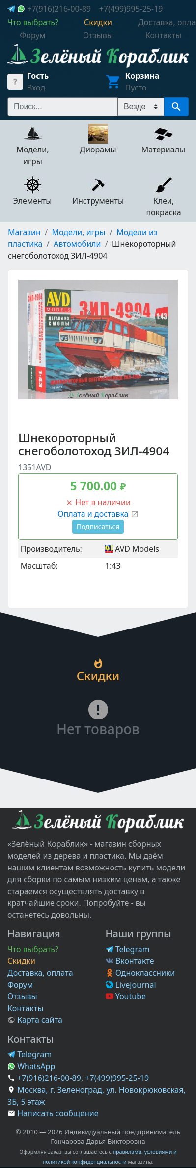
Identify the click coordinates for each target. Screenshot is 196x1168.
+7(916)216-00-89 (59, 8)
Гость (38, 75)
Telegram (128, 949)
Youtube (126, 996)
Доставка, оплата (40, 972)
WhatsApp (31, 1066)
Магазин (24, 232)
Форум (20, 984)
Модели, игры (79, 232)
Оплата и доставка (97, 514)
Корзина (142, 75)
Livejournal (131, 984)
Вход (36, 87)
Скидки (21, 961)
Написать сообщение (57, 1113)
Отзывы (22, 996)
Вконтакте (130, 961)
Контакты (25, 1008)
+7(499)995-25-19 (131, 8)
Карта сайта (34, 1020)
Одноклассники (140, 972)
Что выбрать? (32, 949)
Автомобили (77, 244)
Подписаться (98, 526)
